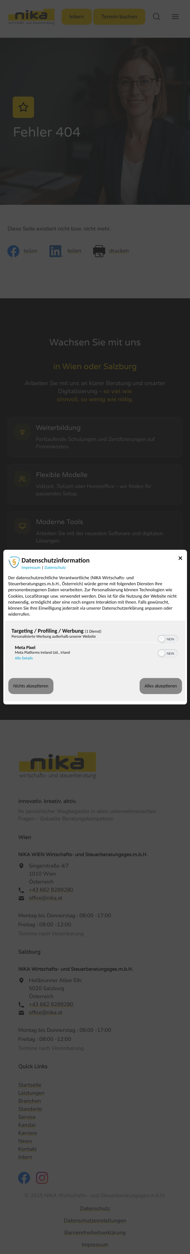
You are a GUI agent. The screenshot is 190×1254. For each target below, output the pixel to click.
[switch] (168, 638)
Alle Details (24, 658)
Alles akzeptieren (161, 686)
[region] (95, 645)
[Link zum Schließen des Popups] (183, 559)
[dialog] (95, 627)
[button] (162, 639)
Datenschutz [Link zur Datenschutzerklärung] (55, 567)
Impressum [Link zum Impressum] (31, 567)
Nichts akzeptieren (30, 686)
